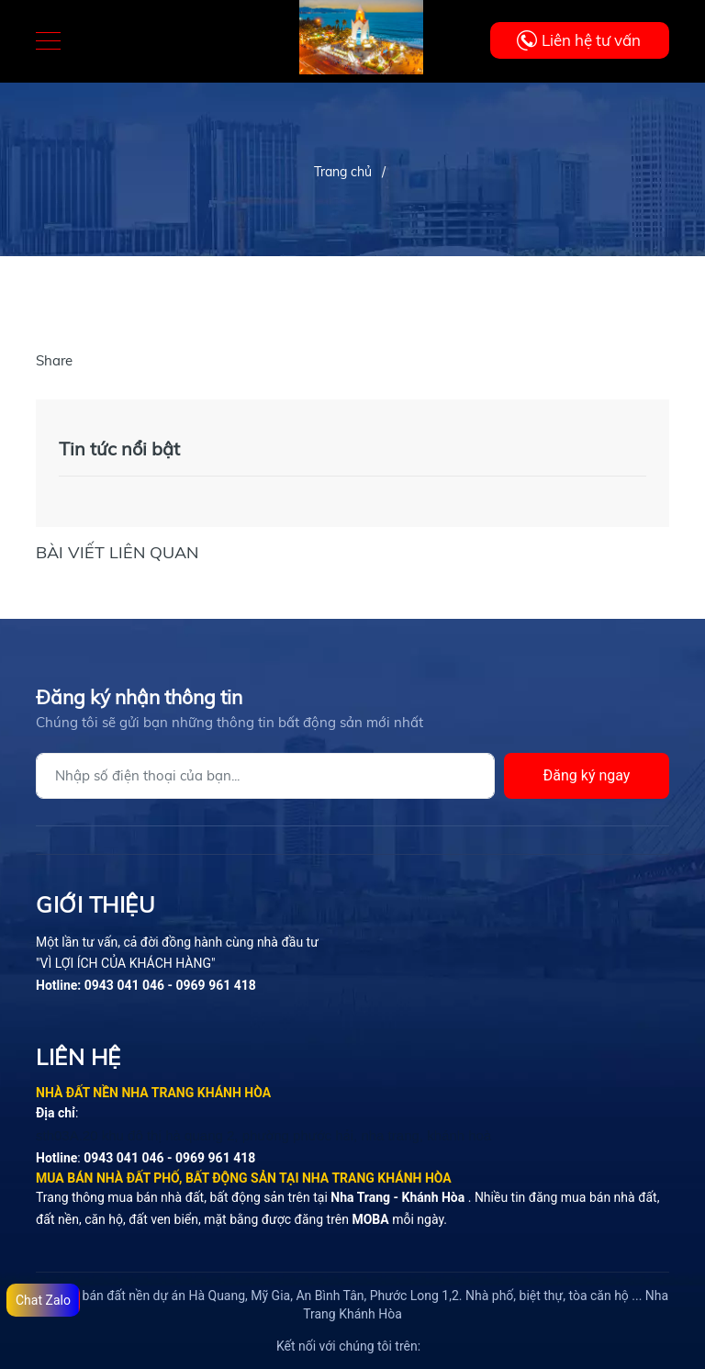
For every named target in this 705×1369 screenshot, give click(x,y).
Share (54, 360)
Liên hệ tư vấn (591, 40)
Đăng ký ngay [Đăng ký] (587, 775)
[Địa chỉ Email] (265, 776)
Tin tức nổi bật (119, 448)
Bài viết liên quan (117, 552)
